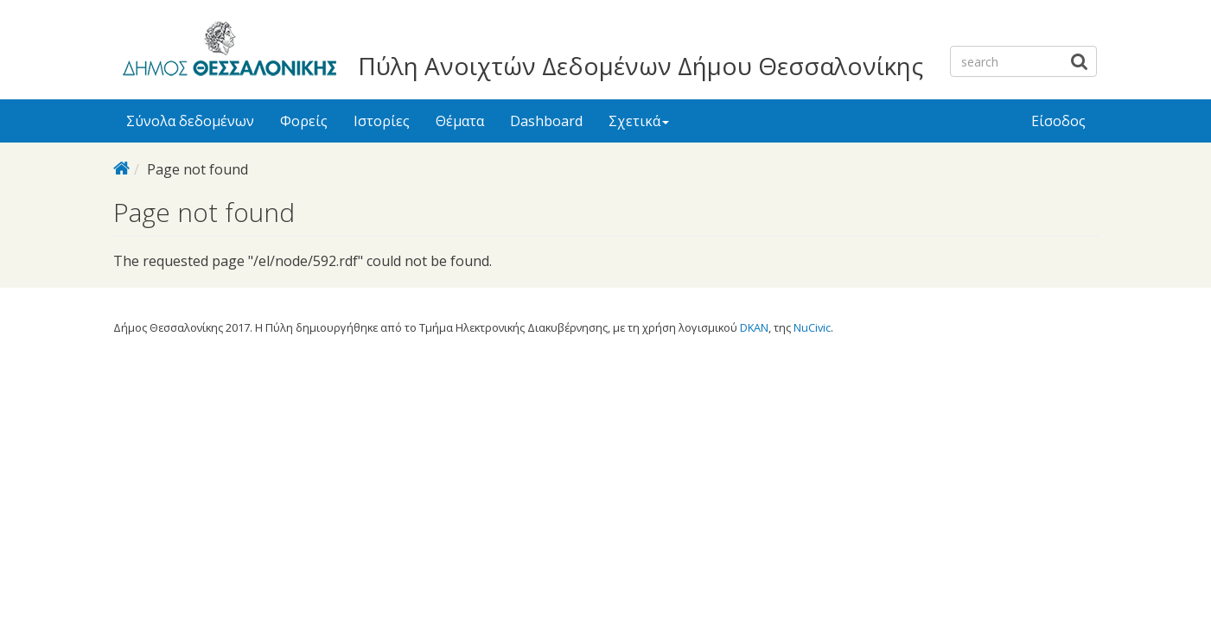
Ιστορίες (382, 120)
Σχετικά (639, 120)
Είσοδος (1058, 120)
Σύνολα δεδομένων (190, 120)
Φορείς (304, 120)
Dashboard (546, 120)
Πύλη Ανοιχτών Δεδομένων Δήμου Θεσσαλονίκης (640, 65)
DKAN (754, 327)
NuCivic (812, 327)
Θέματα (460, 120)
